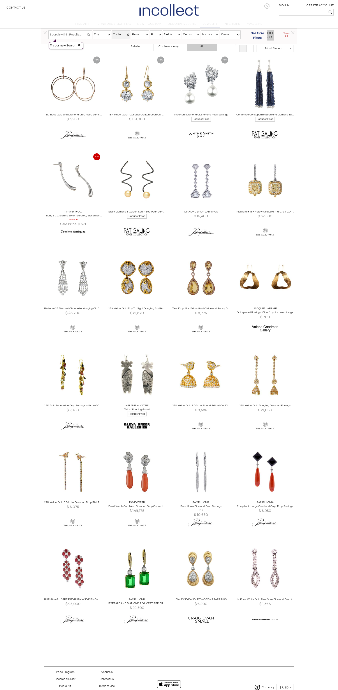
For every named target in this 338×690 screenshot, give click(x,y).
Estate (135, 46)
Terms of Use (107, 686)
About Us (107, 672)
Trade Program (65, 672)
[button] (267, 6)
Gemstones (189, 34)
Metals (168, 34)
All (202, 46)
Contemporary (168, 46)
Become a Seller (65, 679)
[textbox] (303, 12)
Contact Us (16, 7)
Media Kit (65, 686)
